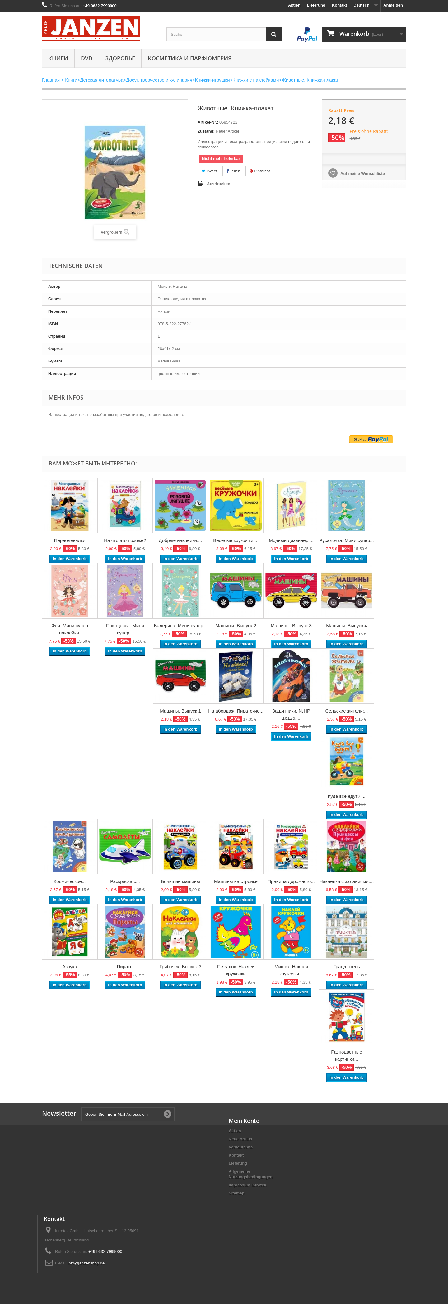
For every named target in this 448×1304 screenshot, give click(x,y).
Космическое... (70, 881)
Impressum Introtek (247, 1185)
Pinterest (260, 171)
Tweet (209, 171)
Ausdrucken (218, 183)
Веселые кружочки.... (236, 540)
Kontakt (339, 5)
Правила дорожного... (291, 881)
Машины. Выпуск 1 (180, 710)
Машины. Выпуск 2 (235, 625)
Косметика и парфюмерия (190, 58)
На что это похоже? (125, 540)
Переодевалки (70, 540)
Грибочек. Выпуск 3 (180, 966)
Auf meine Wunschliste (362, 173)
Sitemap (237, 1193)
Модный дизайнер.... (291, 540)
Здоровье (120, 58)
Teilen (233, 171)
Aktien (294, 5)
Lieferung (316, 5)
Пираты (125, 966)
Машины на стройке (236, 881)
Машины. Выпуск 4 (346, 625)
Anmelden (393, 5)
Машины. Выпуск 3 (291, 625)
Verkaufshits (241, 1147)
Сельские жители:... (346, 710)
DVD (86, 58)
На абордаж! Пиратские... (236, 710)
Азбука (69, 966)
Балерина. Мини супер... (180, 625)
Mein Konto (244, 1120)
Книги (58, 58)
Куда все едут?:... (347, 796)
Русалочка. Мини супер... (346, 540)
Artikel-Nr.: (208, 122)
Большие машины (180, 881)
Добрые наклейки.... (180, 540)
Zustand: (206, 131)
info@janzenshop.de (86, 1263)
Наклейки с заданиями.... (347, 881)
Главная (51, 79)
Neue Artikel (240, 1139)
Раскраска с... (125, 881)
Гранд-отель (346, 966)
